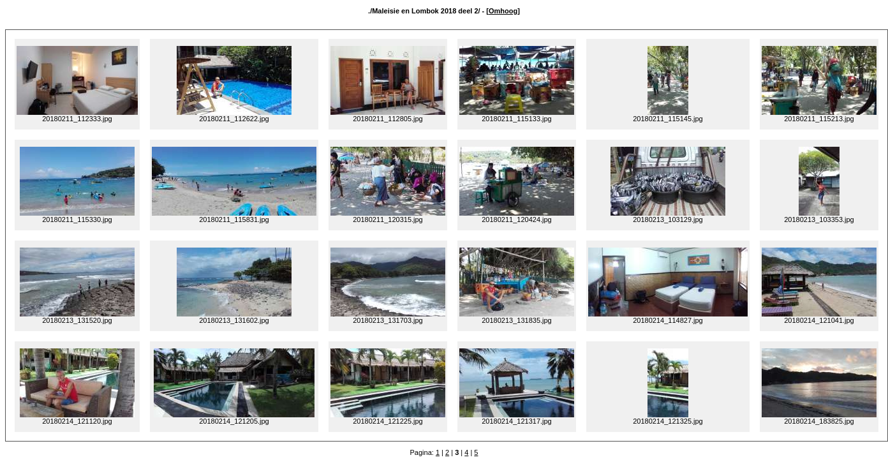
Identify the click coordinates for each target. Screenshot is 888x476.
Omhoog (503, 11)
